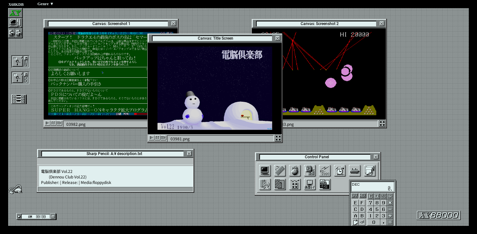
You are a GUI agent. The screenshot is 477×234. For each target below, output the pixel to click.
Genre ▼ (45, 3)
